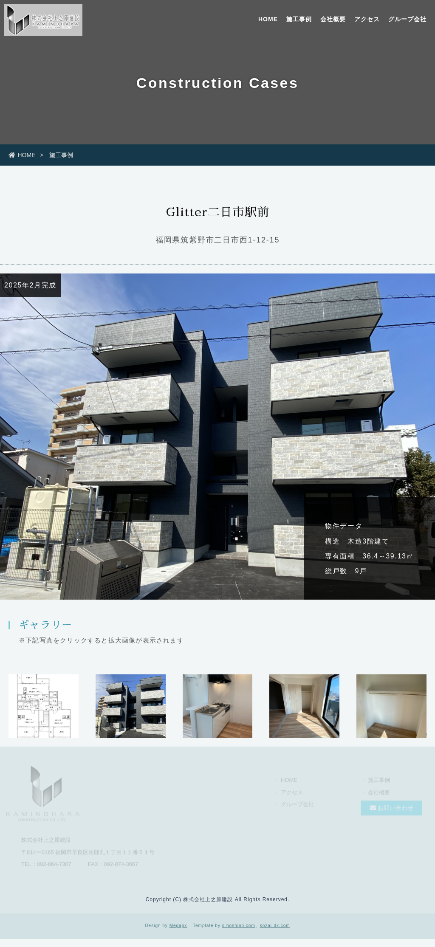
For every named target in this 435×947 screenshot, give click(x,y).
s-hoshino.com (238, 925)
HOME (268, 19)
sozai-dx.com (275, 925)
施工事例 (299, 19)
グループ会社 (407, 19)
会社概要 (333, 19)
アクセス (367, 19)
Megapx (178, 925)
